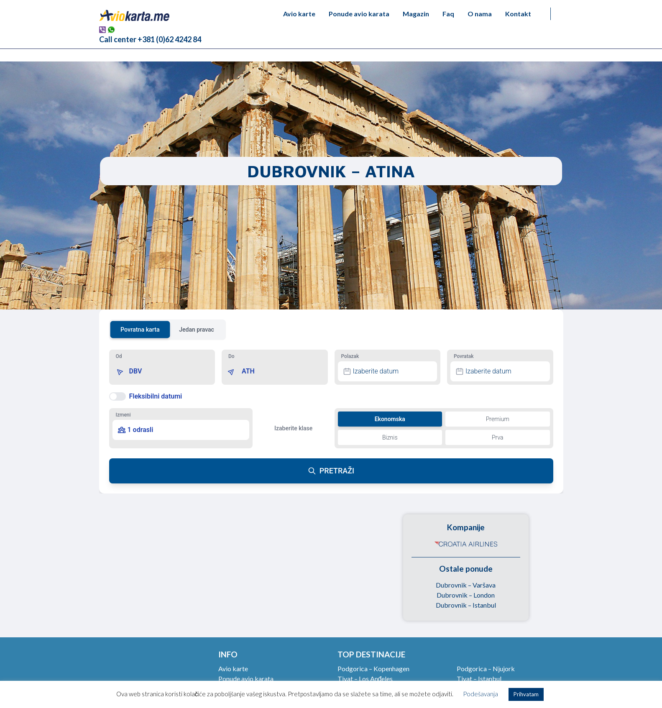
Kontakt (518, 14)
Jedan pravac (196, 329)
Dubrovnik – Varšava (466, 585)
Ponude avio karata (359, 14)
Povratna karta (140, 329)
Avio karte (299, 14)
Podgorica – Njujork (486, 668)
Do (231, 356)
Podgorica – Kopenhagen (373, 668)
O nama (480, 14)
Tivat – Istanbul (479, 678)
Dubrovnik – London (466, 595)
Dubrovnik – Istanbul (466, 605)
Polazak (350, 356)
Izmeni (123, 415)
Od (119, 356)
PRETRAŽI (331, 470)
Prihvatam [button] (526, 694)
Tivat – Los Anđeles (365, 678)
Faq (448, 14)
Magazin (416, 14)
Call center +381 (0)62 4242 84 (150, 39)
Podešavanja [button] (480, 694)
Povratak (463, 356)
